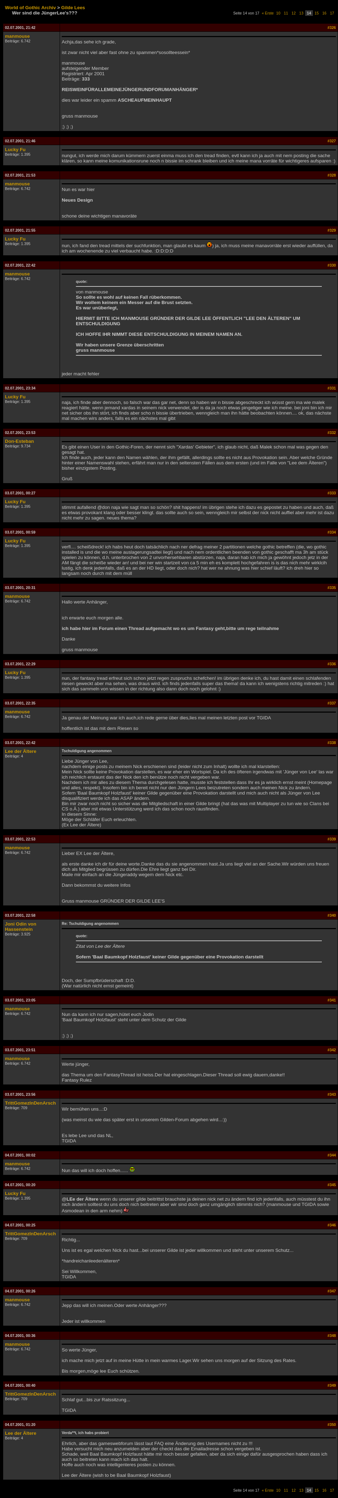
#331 (331, 388)
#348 (331, 1335)
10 (278, 13)
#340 (331, 915)
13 (301, 13)
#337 (331, 703)
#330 (331, 265)
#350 (331, 1424)
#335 (331, 587)
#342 (331, 1050)
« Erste (268, 13)
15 (317, 13)
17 (332, 13)
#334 (331, 532)
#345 (331, 1185)
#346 (331, 1225)
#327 (331, 141)
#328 (331, 175)
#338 (331, 743)
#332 (331, 432)
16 (324, 13)
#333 (331, 493)
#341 (331, 1000)
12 (293, 13)
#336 (331, 664)
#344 (331, 1155)
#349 (331, 1385)
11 (286, 13)
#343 (331, 1094)
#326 (331, 27)
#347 (331, 1291)
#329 (331, 230)
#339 (331, 839)
